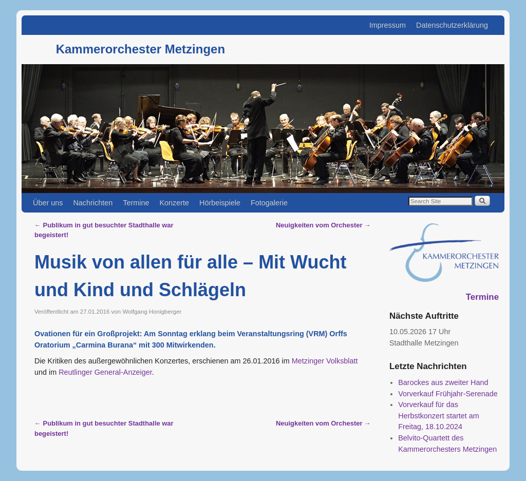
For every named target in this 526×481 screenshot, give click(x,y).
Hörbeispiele (219, 203)
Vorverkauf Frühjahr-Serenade (448, 394)
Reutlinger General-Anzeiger (105, 372)
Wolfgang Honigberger (151, 312)
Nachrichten (92, 203)
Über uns (48, 203)
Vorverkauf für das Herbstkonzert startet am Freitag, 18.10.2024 (438, 415)
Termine (136, 203)
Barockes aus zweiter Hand (443, 382)
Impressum (387, 25)
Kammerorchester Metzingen (140, 49)
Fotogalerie (269, 203)
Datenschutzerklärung (452, 25)
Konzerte (174, 203)
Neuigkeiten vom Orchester (323, 225)
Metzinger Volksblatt (324, 361)
